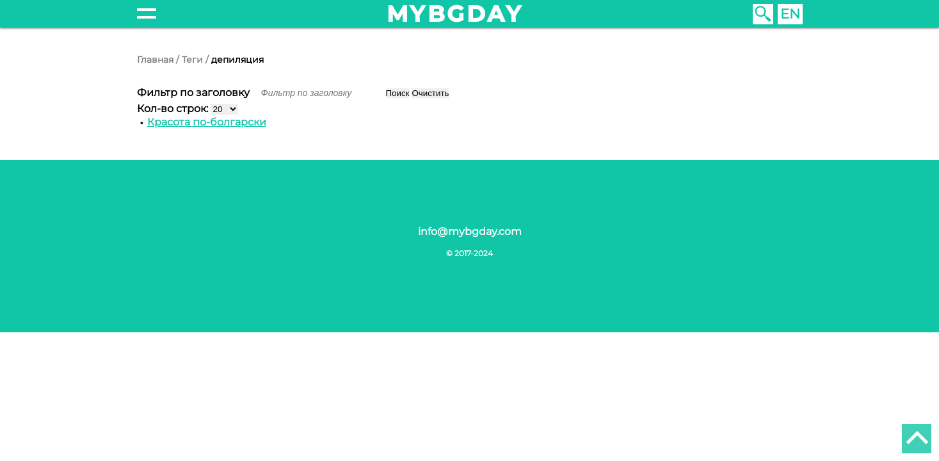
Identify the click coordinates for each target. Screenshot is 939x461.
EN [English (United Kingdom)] (790, 14)
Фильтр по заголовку (194, 92)
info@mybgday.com (470, 231)
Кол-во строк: (174, 108)
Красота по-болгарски (206, 122)
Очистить (430, 93)
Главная (155, 59)
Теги (192, 59)
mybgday (455, 14)
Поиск (398, 93)
